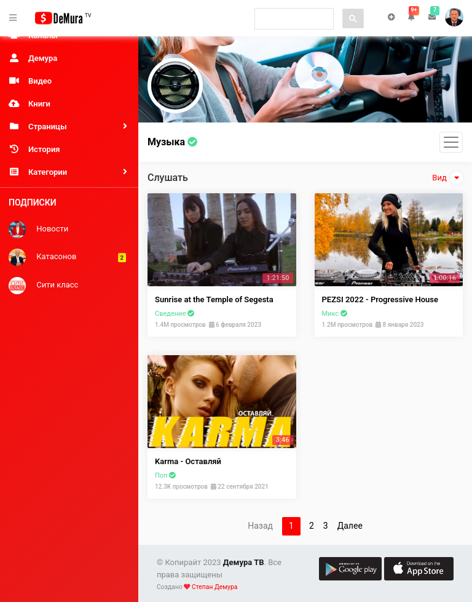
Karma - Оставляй (188, 461)
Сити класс (43, 285)
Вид (447, 178)
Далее (350, 526)
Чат (391, 17)
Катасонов (67, 257)
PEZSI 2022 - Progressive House (380, 299)
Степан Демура (215, 587)
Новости (38, 229)
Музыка (172, 142)
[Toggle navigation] (451, 142)
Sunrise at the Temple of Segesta (214, 299)
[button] (411, 17)
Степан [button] (454, 17)
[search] (293, 19)
